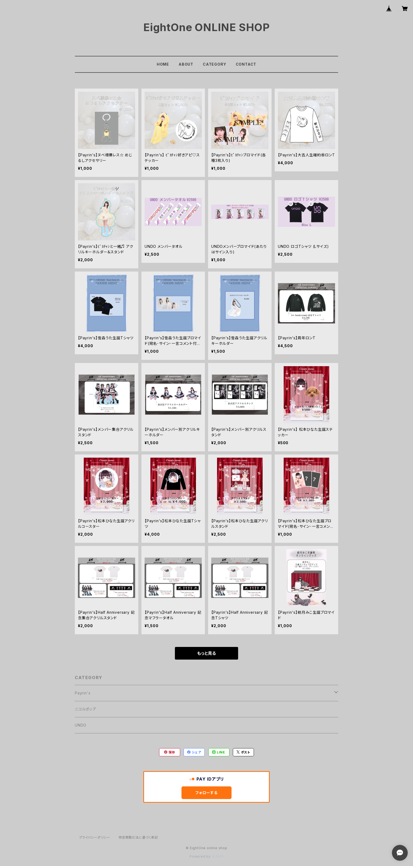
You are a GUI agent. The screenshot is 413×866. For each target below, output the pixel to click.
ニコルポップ (85, 709)
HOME (163, 64)
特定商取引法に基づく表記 (138, 837)
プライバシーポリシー (94, 837)
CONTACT (246, 64)
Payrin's (82, 693)
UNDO (80, 725)
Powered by (206, 856)
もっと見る (206, 653)
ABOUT (186, 64)
